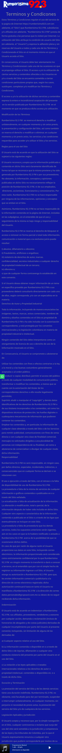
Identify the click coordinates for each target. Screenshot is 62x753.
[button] (50, 747)
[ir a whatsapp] (2, 376)
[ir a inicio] (25, 3)
